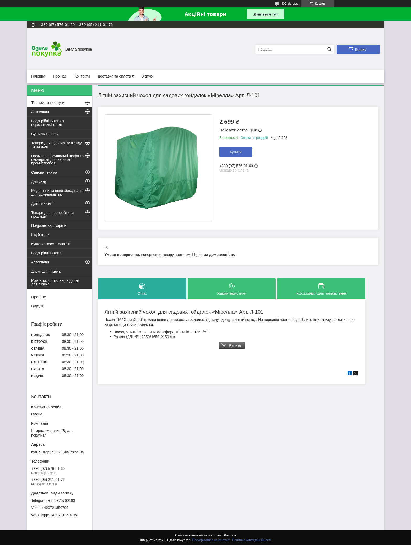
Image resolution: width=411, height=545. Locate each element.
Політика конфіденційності (251, 540)
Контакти (82, 76)
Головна (38, 76)
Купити (236, 152)
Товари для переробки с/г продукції (53, 214)
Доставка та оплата (114, 76)
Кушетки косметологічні (51, 244)
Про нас (60, 76)
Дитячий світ (42, 203)
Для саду (39, 181)
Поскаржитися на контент (211, 540)
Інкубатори (40, 235)
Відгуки (147, 76)
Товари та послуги (47, 102)
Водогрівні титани (46, 253)
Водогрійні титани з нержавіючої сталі (47, 123)
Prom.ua (230, 535)
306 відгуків (289, 3)
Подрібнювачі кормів (48, 225)
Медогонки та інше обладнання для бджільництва (57, 192)
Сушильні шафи (45, 134)
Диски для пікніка (46, 271)
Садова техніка (44, 172)
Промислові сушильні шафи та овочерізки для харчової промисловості (57, 159)
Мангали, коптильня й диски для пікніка (55, 282)
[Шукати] (329, 49)
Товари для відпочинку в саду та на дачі (56, 145)
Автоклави (40, 112)
